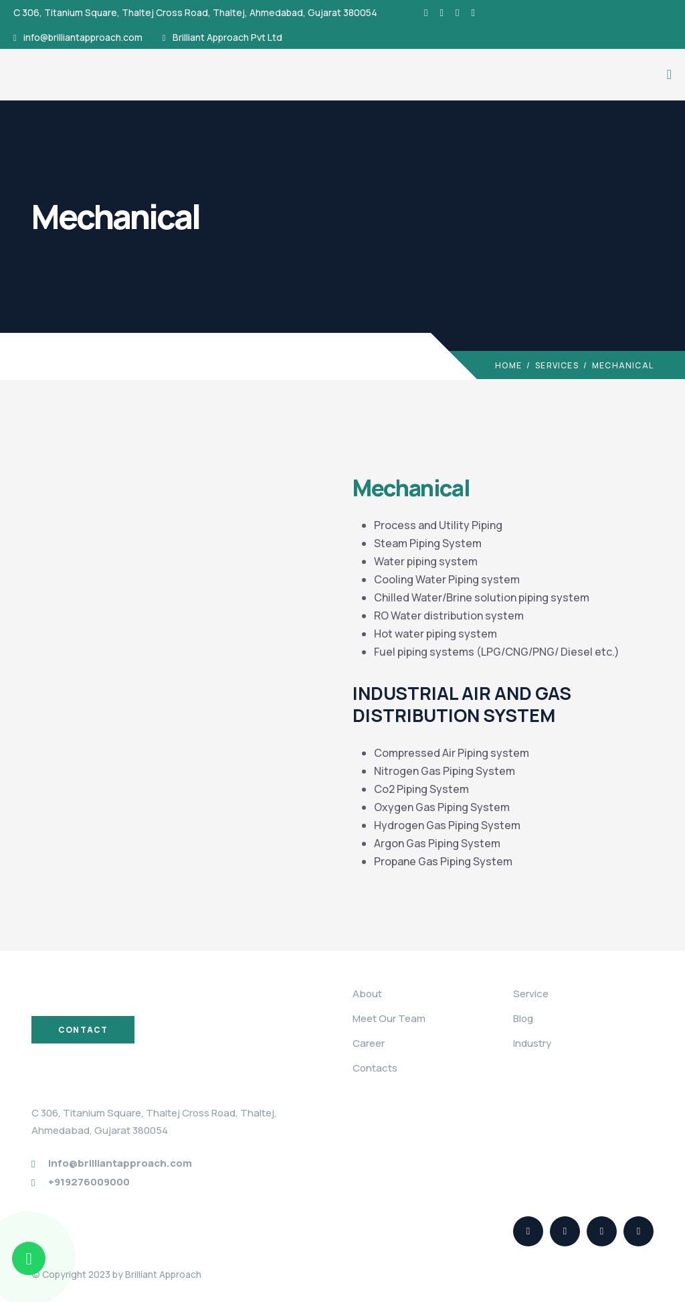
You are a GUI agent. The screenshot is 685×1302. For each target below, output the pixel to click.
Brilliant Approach (163, 1274)
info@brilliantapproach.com (82, 37)
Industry (532, 1043)
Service (531, 994)
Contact (83, 1029)
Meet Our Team (389, 1018)
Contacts (375, 1068)
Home (508, 365)
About (367, 994)
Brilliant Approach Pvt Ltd (227, 37)
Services (557, 365)
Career (369, 1043)
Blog (523, 1018)
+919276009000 (89, 1182)
